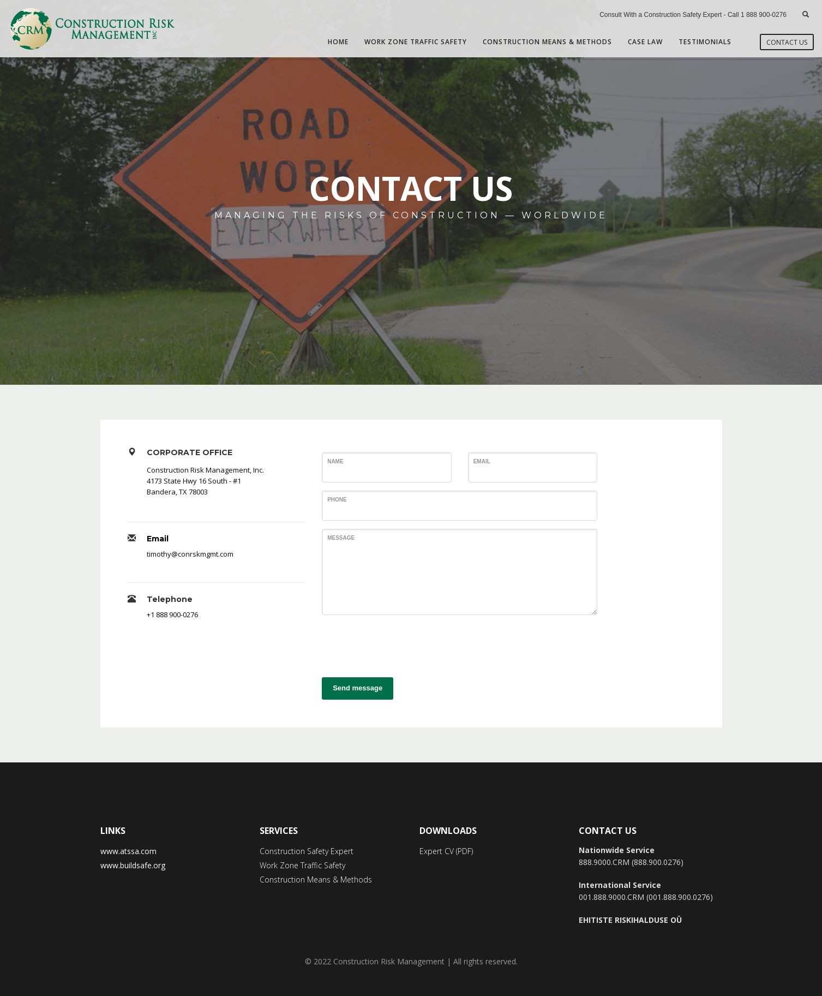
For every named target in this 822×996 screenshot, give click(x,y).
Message (341, 538)
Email (158, 539)
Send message (357, 688)
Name (335, 461)
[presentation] (405, 644)
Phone (337, 500)
